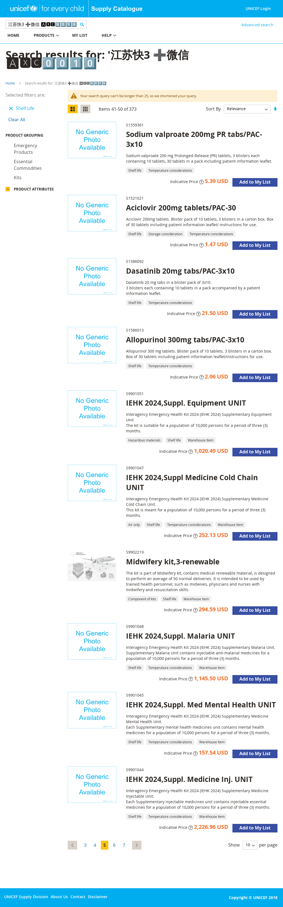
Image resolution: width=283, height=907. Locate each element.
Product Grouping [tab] (32, 136)
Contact (77, 896)
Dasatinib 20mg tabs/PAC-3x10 (180, 271)
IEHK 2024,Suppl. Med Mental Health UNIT (201, 705)
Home (10, 83)
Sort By (213, 108)
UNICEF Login (258, 8)
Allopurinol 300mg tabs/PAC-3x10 (185, 340)
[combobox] (46, 24)
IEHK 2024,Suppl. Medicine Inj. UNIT (189, 779)
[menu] (71, 36)
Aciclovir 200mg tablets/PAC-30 (181, 208)
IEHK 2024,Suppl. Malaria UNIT (180, 636)
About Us (59, 896)
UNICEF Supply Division (26, 896)
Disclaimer (98, 896)
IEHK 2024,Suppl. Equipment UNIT (186, 403)
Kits (18, 179)
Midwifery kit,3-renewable (172, 562)
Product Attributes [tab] (34, 190)
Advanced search (257, 24)
